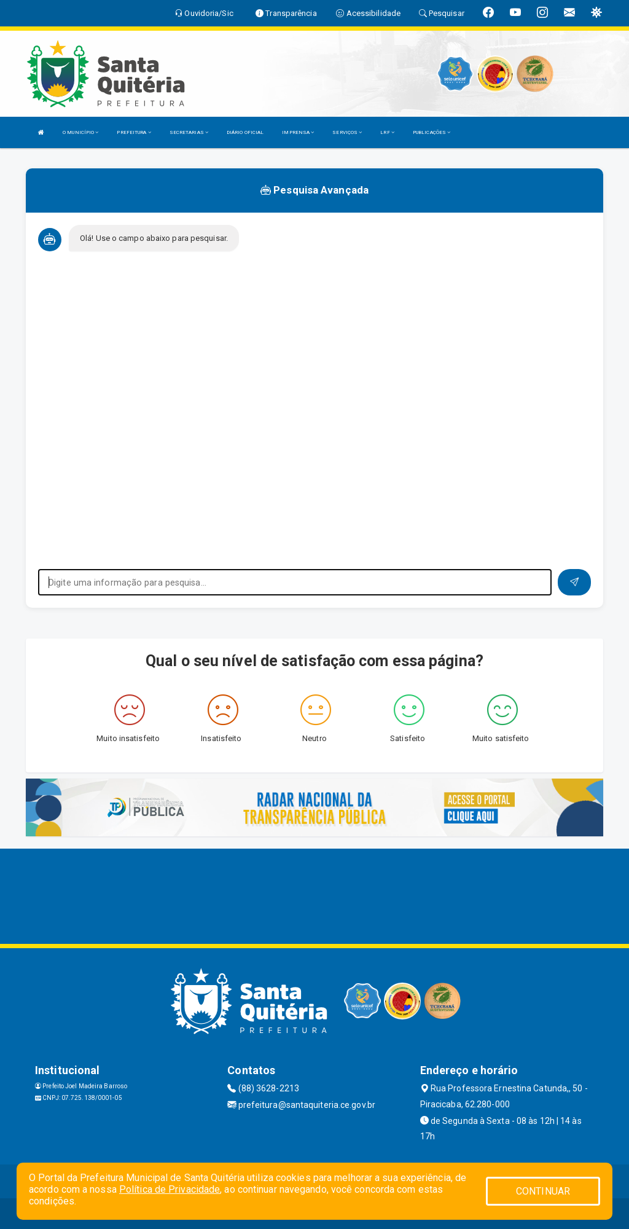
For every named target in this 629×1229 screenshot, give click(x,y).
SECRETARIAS (189, 132)
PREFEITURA (133, 132)
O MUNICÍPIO (80, 132)
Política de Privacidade (169, 1189)
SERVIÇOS (347, 132)
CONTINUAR (543, 1191)
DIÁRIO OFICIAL (245, 132)
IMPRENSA (298, 132)
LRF (387, 132)
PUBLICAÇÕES (431, 132)
